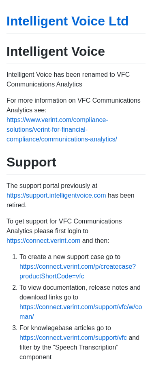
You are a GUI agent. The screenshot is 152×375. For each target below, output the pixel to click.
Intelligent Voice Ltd (67, 21)
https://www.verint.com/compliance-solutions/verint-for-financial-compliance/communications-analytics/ (61, 129)
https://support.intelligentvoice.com (56, 195)
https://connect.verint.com (43, 240)
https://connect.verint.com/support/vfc (73, 337)
